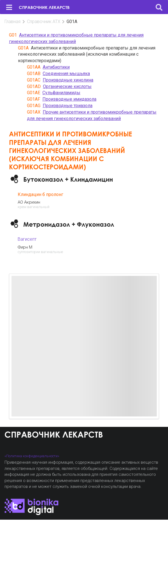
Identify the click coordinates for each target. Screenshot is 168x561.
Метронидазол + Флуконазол (68, 224)
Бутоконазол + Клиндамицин (68, 179)
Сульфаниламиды (61, 92)
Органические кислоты (67, 86)
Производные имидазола (69, 99)
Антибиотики (56, 67)
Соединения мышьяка (66, 73)
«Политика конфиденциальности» (31, 456)
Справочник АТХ (43, 21)
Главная (12, 21)
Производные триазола (67, 105)
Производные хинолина (68, 80)
